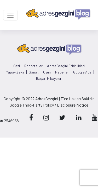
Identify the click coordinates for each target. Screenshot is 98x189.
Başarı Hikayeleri (49, 78)
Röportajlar (33, 66)
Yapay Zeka (15, 72)
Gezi (16, 66)
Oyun (47, 72)
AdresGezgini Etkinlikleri (66, 66)
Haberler (62, 72)
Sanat (34, 72)
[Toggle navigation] (10, 15)
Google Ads (82, 72)
